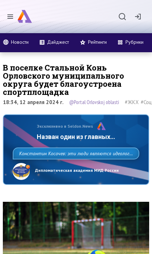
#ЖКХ (132, 102)
